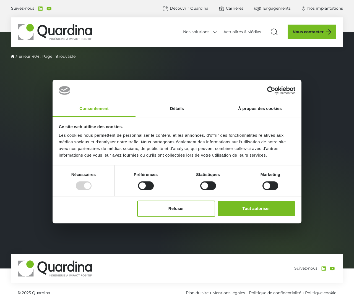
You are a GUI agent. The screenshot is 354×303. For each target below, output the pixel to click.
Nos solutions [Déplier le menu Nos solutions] (196, 31)
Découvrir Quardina (189, 8)
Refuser (176, 208)
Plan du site (197, 292)
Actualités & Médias (242, 31)
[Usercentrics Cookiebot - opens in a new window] (271, 90)
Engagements (277, 8)
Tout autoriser (256, 208)
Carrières (234, 8)
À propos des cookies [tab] (260, 108)
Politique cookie (320, 292)
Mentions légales (228, 292)
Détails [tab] (177, 108)
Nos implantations (325, 8)
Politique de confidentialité (275, 292)
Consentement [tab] (93, 108)
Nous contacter (308, 31)
